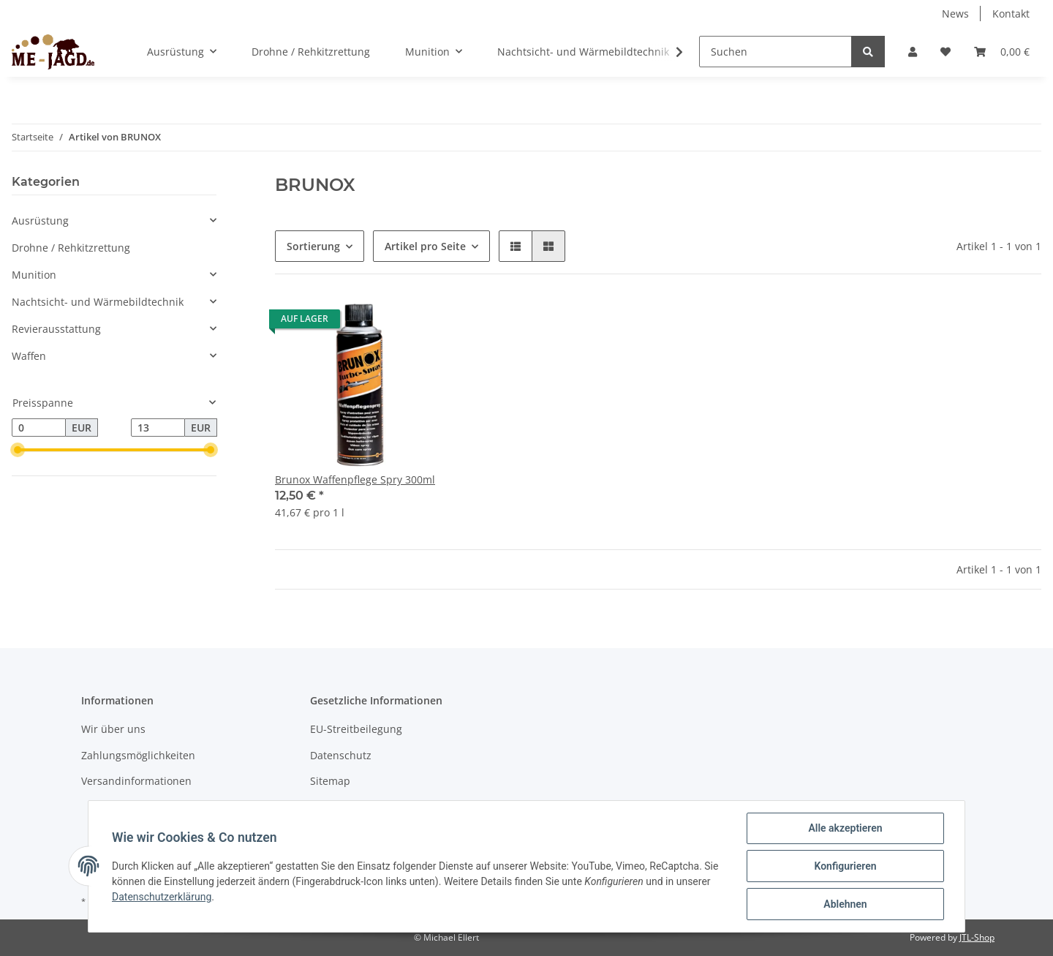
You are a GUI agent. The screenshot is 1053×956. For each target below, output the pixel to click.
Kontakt (1011, 13)
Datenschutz (340, 755)
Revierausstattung (56, 329)
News (955, 13)
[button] (913, 51)
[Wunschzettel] (945, 51)
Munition (34, 275)
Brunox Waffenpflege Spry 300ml (355, 479)
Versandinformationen (136, 781)
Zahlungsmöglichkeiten (138, 755)
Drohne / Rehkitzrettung (71, 248)
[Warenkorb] (1001, 51)
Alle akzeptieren (845, 828)
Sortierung (313, 246)
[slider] (17, 450)
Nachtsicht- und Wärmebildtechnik (98, 302)
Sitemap (330, 781)
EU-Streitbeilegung (356, 729)
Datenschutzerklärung (161, 897)
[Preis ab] (39, 427)
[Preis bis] (158, 427)
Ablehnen (845, 904)
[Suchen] (775, 51)
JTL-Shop (976, 937)
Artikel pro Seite (425, 246)
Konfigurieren (845, 866)
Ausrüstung (40, 220)
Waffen (29, 356)
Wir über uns (113, 729)
